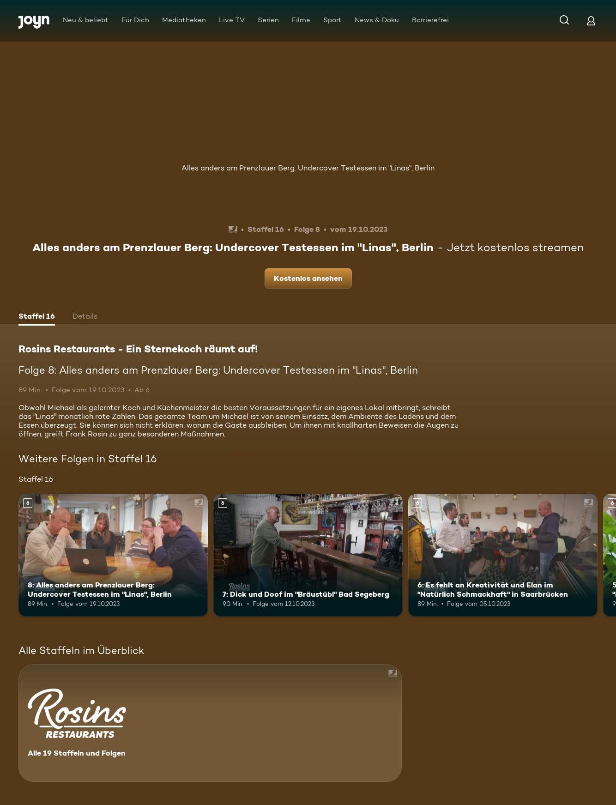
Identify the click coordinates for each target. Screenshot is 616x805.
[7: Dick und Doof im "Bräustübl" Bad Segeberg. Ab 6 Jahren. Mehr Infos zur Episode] (308, 555)
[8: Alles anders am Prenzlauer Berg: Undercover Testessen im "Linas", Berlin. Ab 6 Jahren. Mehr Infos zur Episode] (113, 555)
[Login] (591, 20)
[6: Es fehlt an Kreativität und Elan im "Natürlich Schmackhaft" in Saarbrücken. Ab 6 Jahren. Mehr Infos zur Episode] (503, 555)
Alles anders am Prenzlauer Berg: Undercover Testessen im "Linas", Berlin (308, 167)
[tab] (37, 317)
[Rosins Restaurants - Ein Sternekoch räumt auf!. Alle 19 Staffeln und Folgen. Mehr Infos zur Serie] (210, 723)
